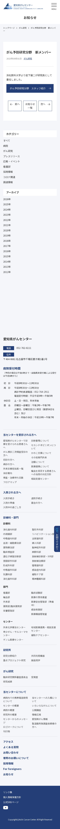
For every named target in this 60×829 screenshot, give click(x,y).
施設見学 (35, 660)
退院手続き (36, 498)
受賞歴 (34, 677)
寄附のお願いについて (16, 758)
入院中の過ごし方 (12, 507)
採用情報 (8, 171)
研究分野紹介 (10, 655)
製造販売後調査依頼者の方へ (44, 725)
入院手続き (8, 498)
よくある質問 (11, 747)
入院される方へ (12, 492)
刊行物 (6, 731)
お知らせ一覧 (30, 105)
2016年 (7, 251)
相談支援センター (40, 478)
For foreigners (12, 769)
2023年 (7, 214)
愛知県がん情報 (40, 719)
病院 (5, 145)
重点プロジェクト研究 (14, 660)
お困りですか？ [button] (57, 541)
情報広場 (36, 714)
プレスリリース (11, 156)
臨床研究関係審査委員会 (15, 677)
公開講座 (36, 710)
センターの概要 (11, 705)
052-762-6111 (23, 347)
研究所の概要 (10, 714)
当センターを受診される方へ (19, 435)
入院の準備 (8, 502)
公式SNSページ (11, 802)
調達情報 (8, 182)
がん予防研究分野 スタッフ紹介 (28, 88)
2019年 (7, 235)
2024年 (7, 209)
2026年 (7, 199)
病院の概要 (8, 710)
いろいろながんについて (44, 705)
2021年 (7, 225)
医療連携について (40, 466)
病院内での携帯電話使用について (15, 699)
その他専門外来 (39, 457)
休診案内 (7, 473)
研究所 (7, 650)
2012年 (7, 272)
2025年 (7, 204)
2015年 (7, 256)
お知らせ (8, 774)
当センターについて (14, 692)
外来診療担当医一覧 (13, 468)
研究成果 (7, 681)
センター (8, 621)
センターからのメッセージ (15, 720)
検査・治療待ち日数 (13, 477)
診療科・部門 (11, 517)
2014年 (7, 261)
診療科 (6, 523)
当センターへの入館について (44, 699)
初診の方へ (8, 459)
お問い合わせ (11, 752)
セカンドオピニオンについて (43, 446)
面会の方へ (36, 502)
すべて (6, 140)
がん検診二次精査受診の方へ (15, 453)
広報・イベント (11, 161)
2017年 (7, 246)
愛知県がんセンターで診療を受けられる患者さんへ (15, 444)
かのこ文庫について (41, 453)
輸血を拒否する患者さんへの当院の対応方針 (43, 472)
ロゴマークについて (13, 726)
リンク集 (7, 792)
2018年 (7, 240)
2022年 (7, 220)
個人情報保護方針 (12, 797)
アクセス (8, 742)
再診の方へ (8, 464)
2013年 (7, 266)
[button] (54, 6)
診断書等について (40, 440)
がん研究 (8, 151)
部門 (5, 586)
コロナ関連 (9, 177)
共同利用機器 (38, 655)
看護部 (6, 166)
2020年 (7, 230)
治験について (38, 461)
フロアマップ (10, 482)
